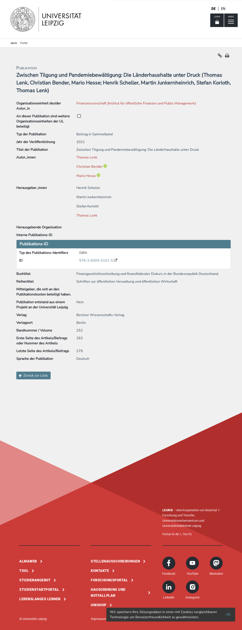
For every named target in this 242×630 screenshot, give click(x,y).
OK (228, 614)
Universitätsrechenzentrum (180, 520)
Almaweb (28, 561)
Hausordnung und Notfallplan (108, 593)
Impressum (98, 619)
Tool (24, 571)
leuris (14, 43)
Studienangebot (34, 580)
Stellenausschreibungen (115, 561)
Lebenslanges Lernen (39, 599)
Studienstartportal (39, 590)
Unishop (98, 605)
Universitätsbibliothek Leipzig (181, 526)
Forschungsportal (109, 580)
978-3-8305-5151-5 (96, 260)
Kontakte (100, 571)
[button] (220, 56)
